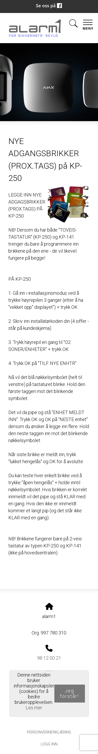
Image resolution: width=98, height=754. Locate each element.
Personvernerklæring (49, 732)
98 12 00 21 (49, 658)
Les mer (34, 707)
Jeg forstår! (69, 693)
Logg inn (49, 744)
